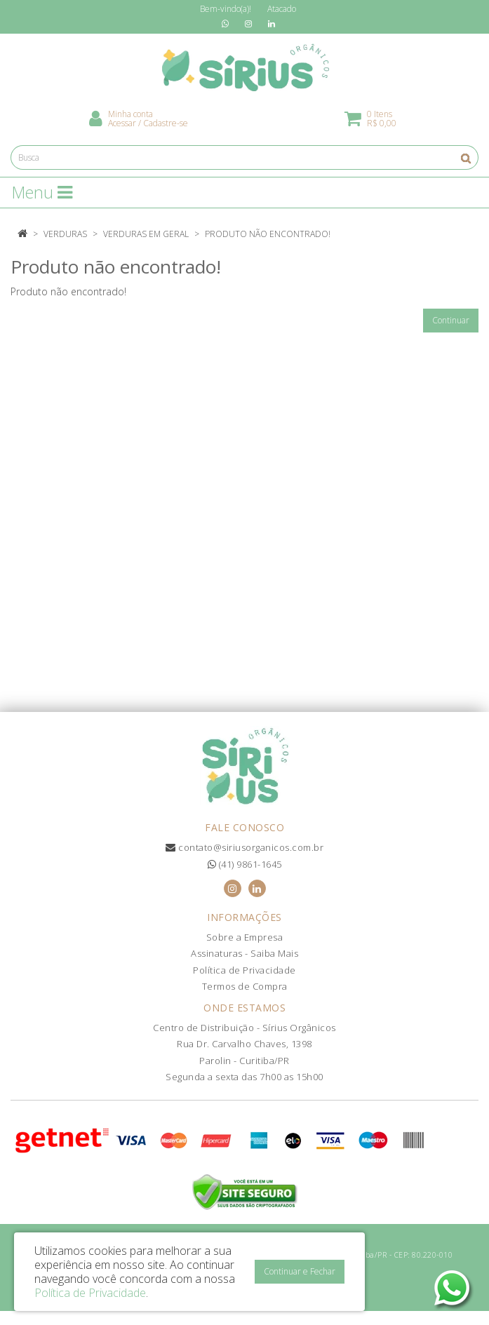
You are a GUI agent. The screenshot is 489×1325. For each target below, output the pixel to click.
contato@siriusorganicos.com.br (244, 847)
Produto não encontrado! (267, 234)
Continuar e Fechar (299, 1271)
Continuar (450, 320)
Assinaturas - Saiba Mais (244, 953)
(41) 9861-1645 (245, 864)
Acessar (122, 123)
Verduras (65, 234)
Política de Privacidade (244, 970)
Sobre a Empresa (244, 937)
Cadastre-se (165, 123)
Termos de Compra (245, 986)
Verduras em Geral (146, 234)
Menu (42, 192)
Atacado (281, 9)
